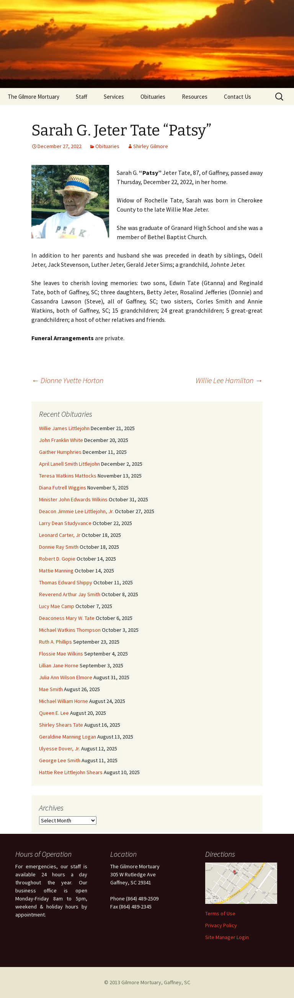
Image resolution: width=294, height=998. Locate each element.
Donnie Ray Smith (58, 546)
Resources (194, 96)
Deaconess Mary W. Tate (67, 618)
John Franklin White (61, 440)
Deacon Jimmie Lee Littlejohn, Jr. (76, 511)
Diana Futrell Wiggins (62, 487)
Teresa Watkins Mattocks (67, 475)
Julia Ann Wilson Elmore (65, 677)
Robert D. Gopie (57, 558)
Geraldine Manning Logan (67, 736)
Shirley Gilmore (150, 146)
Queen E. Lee (54, 712)
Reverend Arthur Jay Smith (69, 594)
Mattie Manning (56, 570)
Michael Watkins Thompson (70, 629)
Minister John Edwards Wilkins (73, 499)
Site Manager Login (227, 937)
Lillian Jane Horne (58, 665)
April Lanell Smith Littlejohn (69, 463)
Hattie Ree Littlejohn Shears (71, 772)
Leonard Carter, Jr (59, 535)
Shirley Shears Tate (61, 724)
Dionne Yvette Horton (67, 380)
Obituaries (152, 96)
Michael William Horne (63, 701)
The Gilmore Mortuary (33, 96)
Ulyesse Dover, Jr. (59, 748)
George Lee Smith (59, 760)
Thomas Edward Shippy (65, 582)
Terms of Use (220, 913)
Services (114, 96)
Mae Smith (51, 689)
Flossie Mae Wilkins (61, 653)
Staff (81, 96)
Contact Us (237, 96)
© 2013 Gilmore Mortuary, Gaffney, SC (147, 982)
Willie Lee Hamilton (229, 380)
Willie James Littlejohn (64, 428)
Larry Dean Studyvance (65, 523)
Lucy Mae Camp (56, 606)
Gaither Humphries (60, 451)
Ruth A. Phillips (55, 641)
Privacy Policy (221, 925)
